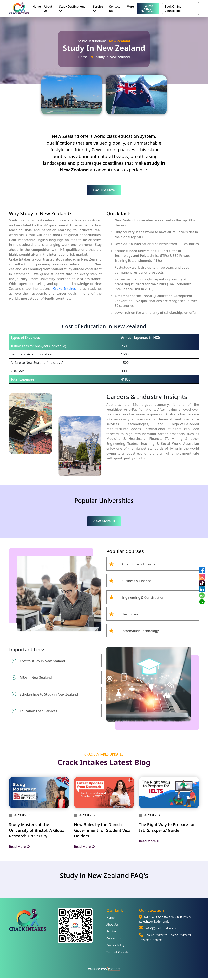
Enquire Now (104, 190)
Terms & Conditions (119, 952)
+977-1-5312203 (180, 935)
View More (104, 521)
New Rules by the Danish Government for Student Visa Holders (102, 830)
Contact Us (114, 8)
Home (36, 6)
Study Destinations (72, 8)
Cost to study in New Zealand (42, 661)
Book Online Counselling (173, 8)
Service (98, 8)
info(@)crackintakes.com (161, 928)
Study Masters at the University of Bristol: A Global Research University (37, 830)
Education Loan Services (38, 711)
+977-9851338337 (151, 940)
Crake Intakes (64, 288)
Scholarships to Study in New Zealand (49, 694)
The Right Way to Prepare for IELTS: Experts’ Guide (167, 827)
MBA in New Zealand (36, 677)
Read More (19, 846)
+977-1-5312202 (156, 935)
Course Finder (148, 8)
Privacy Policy (115, 945)
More (130, 8)
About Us (48, 8)
